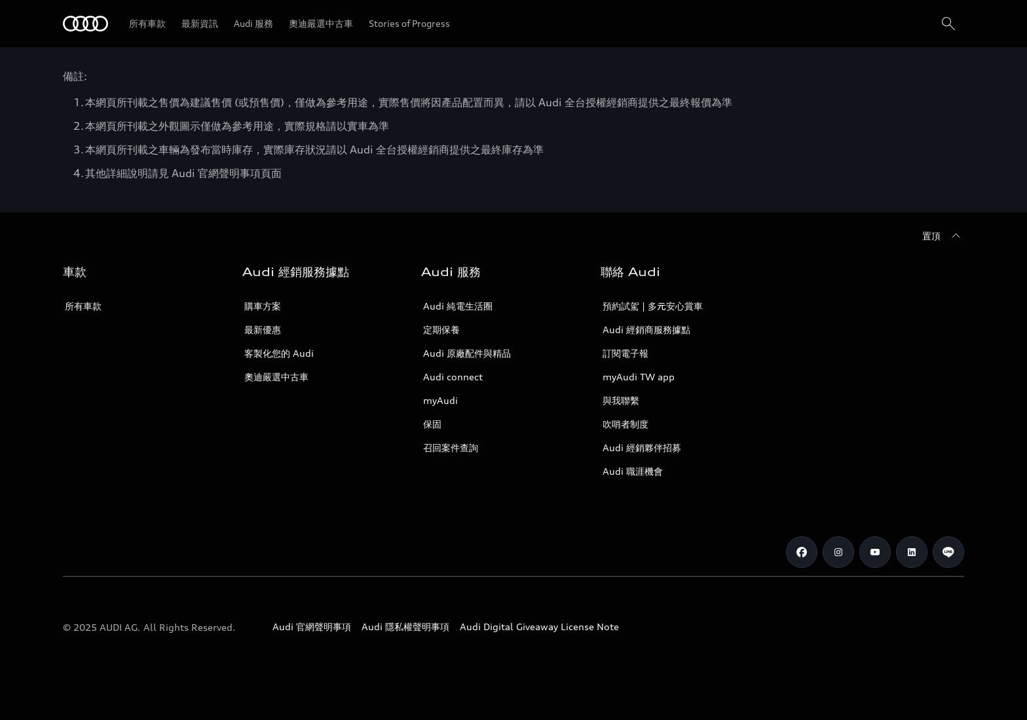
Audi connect (453, 376)
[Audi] (85, 23)
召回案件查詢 (450, 447)
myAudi (440, 400)
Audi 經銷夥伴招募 (642, 447)
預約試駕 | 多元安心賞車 (653, 305)
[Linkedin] (911, 552)
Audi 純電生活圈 (458, 305)
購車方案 (262, 305)
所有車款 (83, 305)
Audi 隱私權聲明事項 (405, 626)
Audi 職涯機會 (633, 471)
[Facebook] (801, 552)
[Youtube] (875, 552)
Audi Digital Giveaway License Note (539, 626)
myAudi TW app (639, 376)
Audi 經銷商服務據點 (646, 329)
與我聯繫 (621, 400)
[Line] (948, 552)
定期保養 (441, 329)
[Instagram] (838, 552)
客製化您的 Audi (279, 353)
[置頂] (943, 236)
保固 (432, 424)
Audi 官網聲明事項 (311, 626)
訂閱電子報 (625, 353)
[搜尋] (948, 23)
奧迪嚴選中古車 (276, 376)
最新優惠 (262, 329)
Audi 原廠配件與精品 (467, 353)
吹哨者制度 (625, 424)
